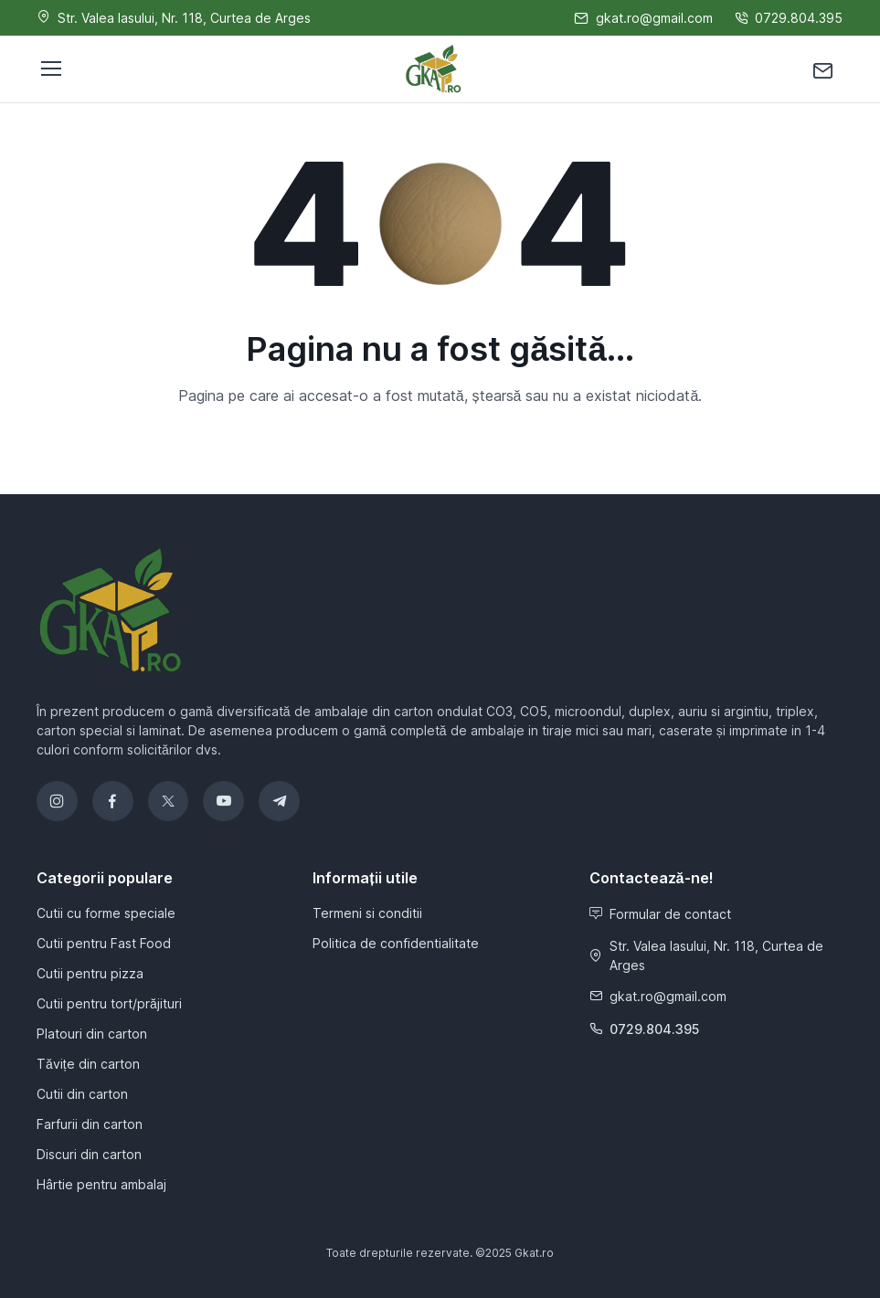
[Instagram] (57, 801)
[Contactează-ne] (822, 69)
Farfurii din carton (90, 1124)
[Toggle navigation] (50, 68)
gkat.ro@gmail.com (657, 996)
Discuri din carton (89, 1154)
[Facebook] (112, 801)
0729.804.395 (644, 1029)
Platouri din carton (92, 1033)
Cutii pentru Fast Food (104, 943)
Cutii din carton (82, 1094)
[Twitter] (168, 801)
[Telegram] (279, 801)
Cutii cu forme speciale (106, 913)
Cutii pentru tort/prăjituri (109, 1003)
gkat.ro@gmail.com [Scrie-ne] (643, 18)
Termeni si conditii (367, 913)
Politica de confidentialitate (396, 943)
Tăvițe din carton (88, 1063)
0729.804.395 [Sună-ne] (789, 18)
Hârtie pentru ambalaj (101, 1184)
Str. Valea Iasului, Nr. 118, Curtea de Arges (706, 955)
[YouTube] (223, 801)
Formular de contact (660, 914)
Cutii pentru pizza (90, 973)
